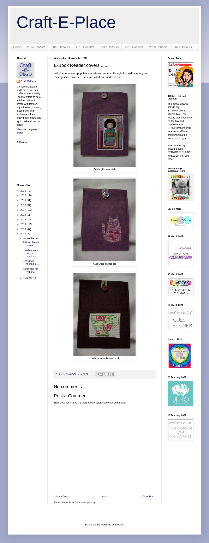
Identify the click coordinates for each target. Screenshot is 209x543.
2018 (23, 205)
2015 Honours (61, 47)
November (29, 238)
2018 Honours (134, 47)
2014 (23, 224)
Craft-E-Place (66, 22)
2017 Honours (109, 47)
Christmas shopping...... (31, 262)
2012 (23, 234)
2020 (23, 195)
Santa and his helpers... (30, 270)
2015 (23, 219)
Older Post (148, 496)
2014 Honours (36, 47)
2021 (23, 190)
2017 (23, 209)
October (28, 278)
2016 (23, 214)
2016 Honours (85, 47)
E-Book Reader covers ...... (31, 244)
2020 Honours (158, 47)
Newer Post (61, 496)
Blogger (119, 524)
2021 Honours (183, 47)
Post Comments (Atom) (82, 502)
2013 (23, 229)
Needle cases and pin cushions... (30, 253)
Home (17, 47)
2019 (23, 200)
